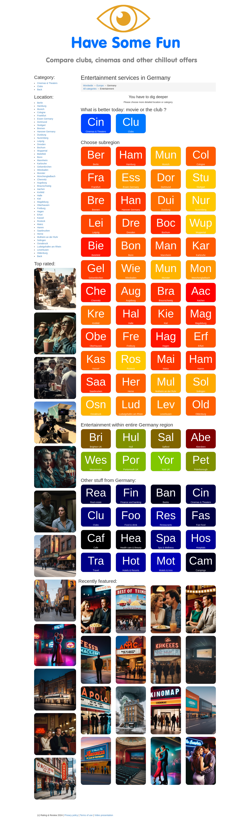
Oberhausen (43, 205)
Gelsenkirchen (44, 166)
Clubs (40, 86)
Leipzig (40, 141)
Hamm (40, 227)
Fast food (200, 525)
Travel (96, 570)
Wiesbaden (42, 170)
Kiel (39, 198)
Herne (40, 234)
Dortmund (42, 122)
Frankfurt (41, 115)
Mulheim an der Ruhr (47, 237)
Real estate (96, 502)
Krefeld (40, 192)
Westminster (96, 469)
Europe (100, 85)
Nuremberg (42, 138)
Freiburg (41, 208)
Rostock (41, 221)
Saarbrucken (43, 230)
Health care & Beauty (130, 547)
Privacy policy (71, 815)
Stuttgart (41, 125)
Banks (166, 502)
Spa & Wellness (166, 547)
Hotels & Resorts (130, 570)
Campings (201, 570)
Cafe (95, 547)
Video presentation (103, 815)
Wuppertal (42, 150)
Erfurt (40, 214)
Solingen (41, 240)
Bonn (39, 157)
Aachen (41, 189)
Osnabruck (42, 243)
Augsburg (42, 182)
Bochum (41, 147)
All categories (90, 88)
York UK (166, 469)
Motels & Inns (166, 570)
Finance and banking (131, 502)
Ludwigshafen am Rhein (49, 246)
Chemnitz (42, 179)
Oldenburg (42, 253)
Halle (39, 195)
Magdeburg (42, 202)
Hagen (40, 211)
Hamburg (41, 106)
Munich (40, 109)
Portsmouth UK (130, 469)
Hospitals (201, 547)
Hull (131, 446)
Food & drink (131, 525)
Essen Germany (45, 118)
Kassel (40, 218)
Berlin (40, 103)
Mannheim (42, 160)
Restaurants (166, 525)
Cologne (41, 112)
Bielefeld (41, 154)
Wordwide (88, 85)
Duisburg (41, 134)
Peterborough (201, 469)
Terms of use (86, 815)
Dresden (41, 144)
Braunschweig (44, 186)
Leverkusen (43, 250)
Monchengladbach (46, 176)
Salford (165, 446)
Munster (41, 173)
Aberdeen (201, 446)
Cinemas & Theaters (47, 83)
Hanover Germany (46, 131)
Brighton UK (96, 446)
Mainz (40, 224)
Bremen (41, 128)
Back (39, 89)
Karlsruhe (42, 163)
